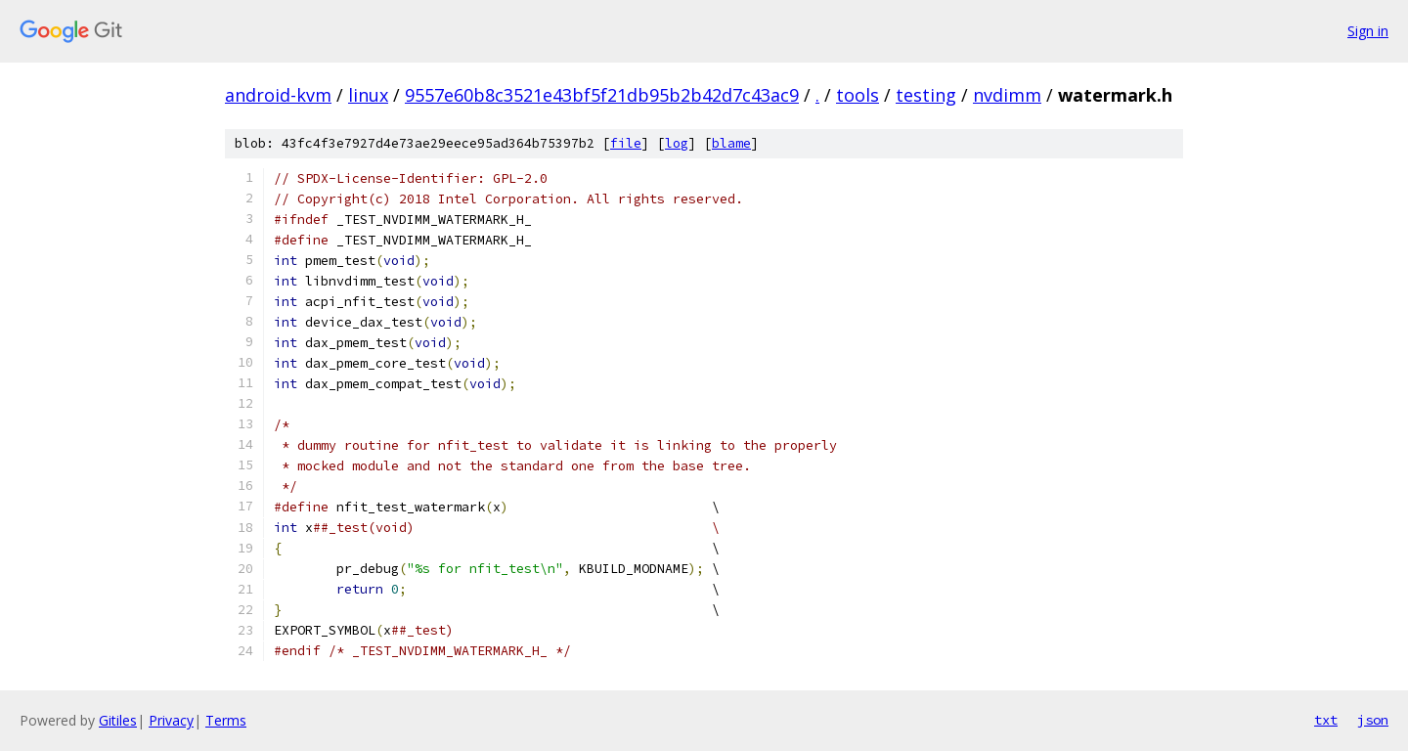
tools (857, 95)
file (625, 143)
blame (731, 143)
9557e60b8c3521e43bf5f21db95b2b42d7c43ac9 (602, 95)
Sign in (1367, 31)
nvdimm (1007, 95)
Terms (225, 720)
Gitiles (118, 720)
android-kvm (278, 95)
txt (1326, 720)
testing (926, 95)
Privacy (171, 720)
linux (368, 95)
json (1372, 720)
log (676, 143)
